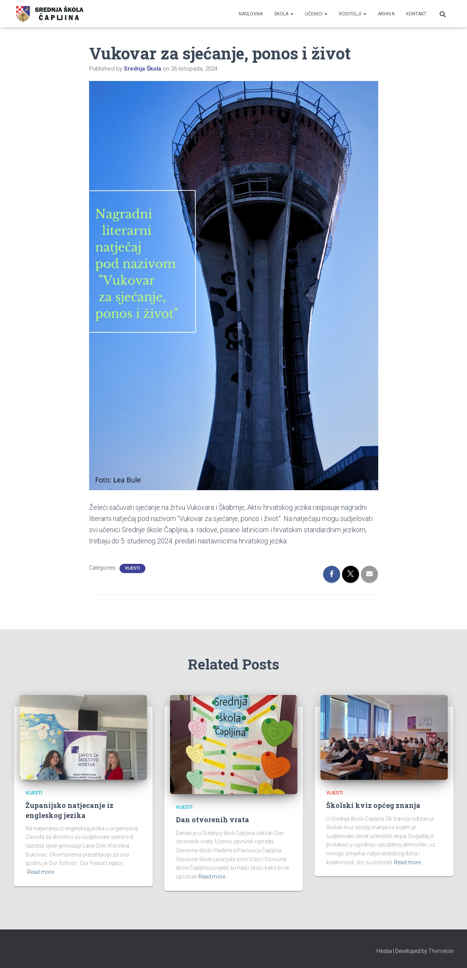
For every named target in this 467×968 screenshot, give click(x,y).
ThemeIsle (441, 951)
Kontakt (416, 14)
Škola (283, 14)
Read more (40, 872)
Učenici (316, 14)
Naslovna (251, 14)
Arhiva (386, 14)
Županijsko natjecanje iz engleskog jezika (69, 810)
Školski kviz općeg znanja (373, 805)
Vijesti (132, 568)
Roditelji (352, 14)
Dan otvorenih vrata (212, 819)
